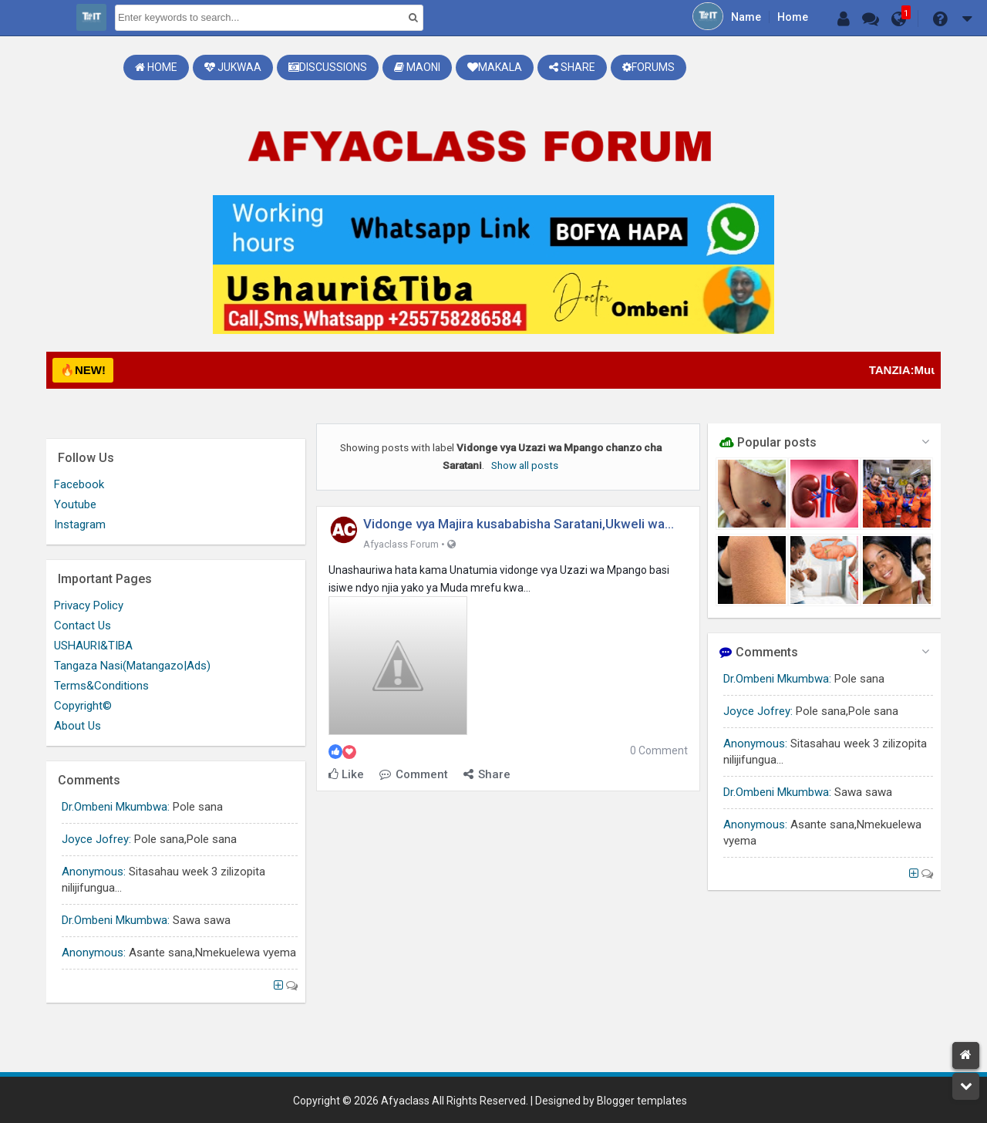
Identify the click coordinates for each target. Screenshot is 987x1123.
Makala (494, 67)
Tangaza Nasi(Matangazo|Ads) (132, 666)
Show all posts (524, 465)
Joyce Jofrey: (758, 711)
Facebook (79, 484)
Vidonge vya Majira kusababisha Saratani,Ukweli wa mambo (514, 525)
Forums (648, 67)
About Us (77, 726)
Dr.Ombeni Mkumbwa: (777, 679)
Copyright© (83, 706)
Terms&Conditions (101, 686)
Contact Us (82, 625)
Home (792, 17)
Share (572, 67)
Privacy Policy (88, 605)
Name (746, 17)
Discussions (327, 67)
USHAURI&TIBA (93, 646)
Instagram (80, 524)
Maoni (417, 67)
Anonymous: (755, 743)
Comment (413, 774)
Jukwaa (232, 67)
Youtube (75, 504)
